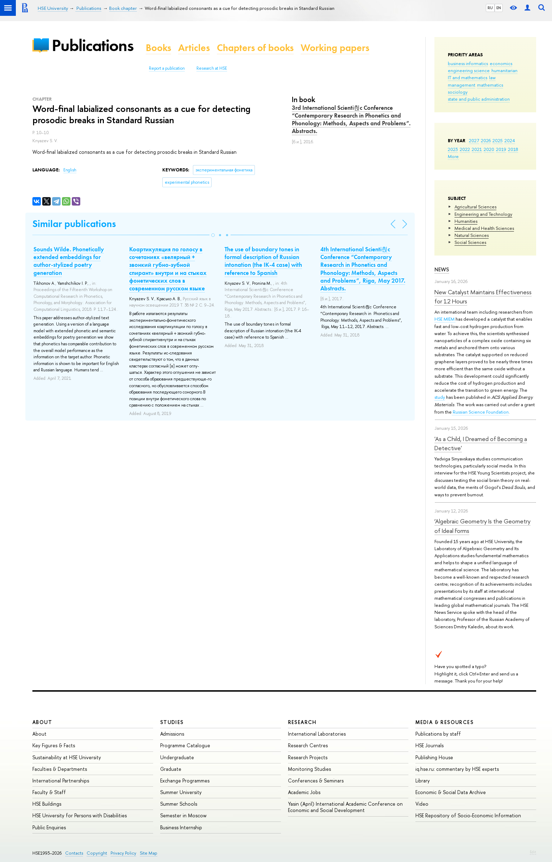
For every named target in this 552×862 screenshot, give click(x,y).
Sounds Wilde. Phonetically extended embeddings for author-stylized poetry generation (68, 260)
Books (158, 48)
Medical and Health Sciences (484, 228)
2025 (498, 140)
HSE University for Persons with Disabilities (79, 815)
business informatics (468, 63)
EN (498, 7)
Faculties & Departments (59, 769)
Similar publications (74, 224)
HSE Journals (429, 745)
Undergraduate (177, 757)
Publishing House (434, 757)
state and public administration (479, 99)
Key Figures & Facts (53, 745)
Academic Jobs (304, 792)
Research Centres (308, 745)
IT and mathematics (467, 77)
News (441, 269)
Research (302, 722)
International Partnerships (60, 780)
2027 (474, 140)
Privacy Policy (123, 853)
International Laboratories (317, 733)
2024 (509, 140)
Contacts (74, 853)
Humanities (465, 221)
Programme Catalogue (185, 745)
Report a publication (167, 68)
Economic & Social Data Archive (450, 792)
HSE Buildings (46, 803)
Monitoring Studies (309, 769)
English (69, 170)
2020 (489, 149)
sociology (458, 92)
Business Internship (181, 827)
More (453, 156)
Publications (92, 45)
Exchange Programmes (184, 780)
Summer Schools (178, 803)
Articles (194, 48)
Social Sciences (470, 242)
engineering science (469, 70)
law (492, 77)
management (461, 85)
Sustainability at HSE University (66, 757)
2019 (501, 149)
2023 (453, 149)
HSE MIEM (445, 319)
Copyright (97, 853)
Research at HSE (211, 68)
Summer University (181, 792)
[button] (213, 235)
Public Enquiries (49, 827)
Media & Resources (444, 722)
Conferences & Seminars (316, 780)
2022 (465, 149)
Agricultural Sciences (475, 206)
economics (501, 63)
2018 (513, 149)
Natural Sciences (471, 235)
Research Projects (307, 757)
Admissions (172, 733)
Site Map (148, 853)
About (42, 722)
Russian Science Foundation (480, 412)
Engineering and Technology (483, 214)
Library (422, 780)
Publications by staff (438, 733)
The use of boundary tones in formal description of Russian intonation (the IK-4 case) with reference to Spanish (263, 260)
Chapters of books (255, 48)
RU (490, 7)
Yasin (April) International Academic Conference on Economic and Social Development (345, 806)
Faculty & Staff (49, 792)
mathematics (490, 85)
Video (421, 803)
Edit (533, 851)
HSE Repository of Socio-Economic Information (468, 815)
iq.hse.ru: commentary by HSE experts (457, 769)
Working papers (335, 48)
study (439, 397)
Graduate (170, 769)
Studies (172, 722)
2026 (486, 140)
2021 (477, 149)
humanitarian (504, 70)
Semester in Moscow (183, 815)
